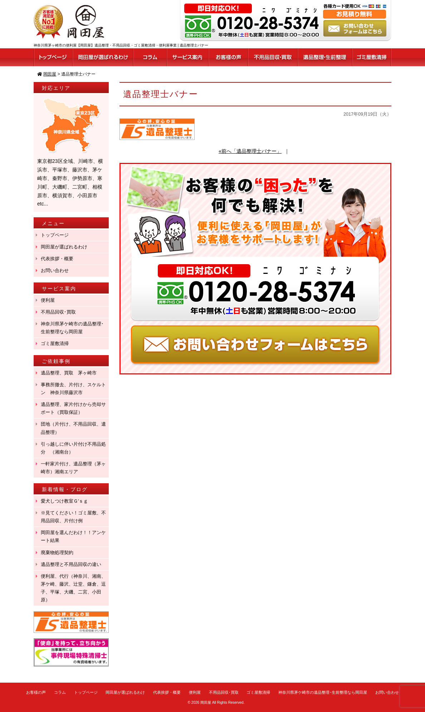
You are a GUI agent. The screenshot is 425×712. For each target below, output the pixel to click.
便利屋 (48, 300)
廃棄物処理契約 (59, 552)
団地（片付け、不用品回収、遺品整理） (73, 428)
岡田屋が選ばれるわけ (64, 247)
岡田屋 (205, 702)
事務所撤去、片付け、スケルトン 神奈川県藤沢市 (73, 388)
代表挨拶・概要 (57, 258)
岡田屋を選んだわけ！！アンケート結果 (73, 536)
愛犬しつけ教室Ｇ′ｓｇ (67, 501)
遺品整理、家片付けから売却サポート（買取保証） (73, 408)
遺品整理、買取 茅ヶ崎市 (69, 373)
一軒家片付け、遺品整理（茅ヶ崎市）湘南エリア (73, 467)
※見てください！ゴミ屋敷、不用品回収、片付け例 (73, 516)
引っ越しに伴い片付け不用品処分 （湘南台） (73, 448)
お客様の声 (36, 692)
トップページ (55, 235)
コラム (60, 692)
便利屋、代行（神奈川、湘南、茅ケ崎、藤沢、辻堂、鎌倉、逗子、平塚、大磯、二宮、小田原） (73, 587)
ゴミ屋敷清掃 (55, 343)
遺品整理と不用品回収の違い (71, 564)
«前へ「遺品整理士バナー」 (250, 151)
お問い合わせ (55, 270)
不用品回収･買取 (58, 312)
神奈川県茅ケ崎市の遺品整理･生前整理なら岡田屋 (72, 327)
